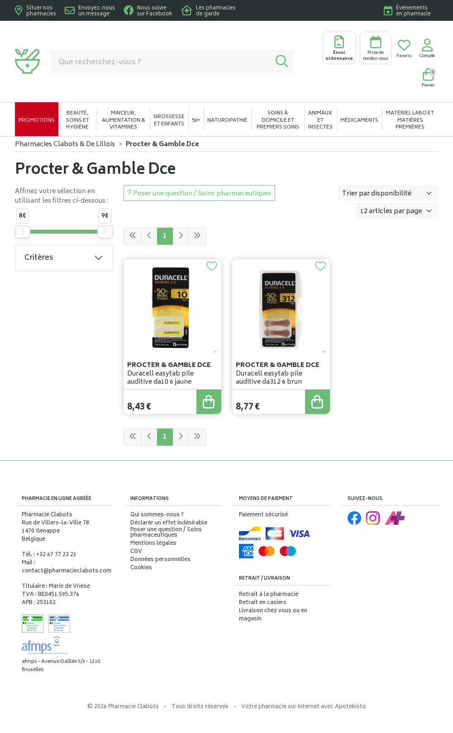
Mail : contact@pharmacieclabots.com (66, 567)
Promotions (37, 120)
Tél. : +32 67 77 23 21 (49, 555)
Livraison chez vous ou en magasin (273, 615)
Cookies (141, 568)
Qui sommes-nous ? (157, 515)
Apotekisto (303, 707)
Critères (38, 258)
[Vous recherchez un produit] (161, 61)
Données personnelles (160, 560)
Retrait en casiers (262, 603)
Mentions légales (153, 544)
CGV (136, 552)
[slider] (22, 231)
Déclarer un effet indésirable (168, 523)
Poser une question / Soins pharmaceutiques (166, 533)
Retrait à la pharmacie (268, 595)
